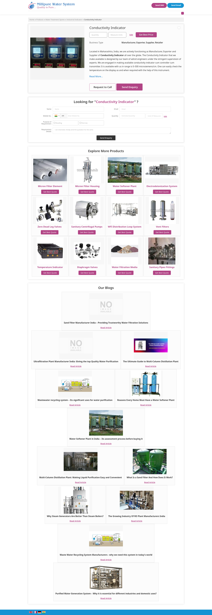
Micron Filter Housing (87, 186)
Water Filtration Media (124, 267)
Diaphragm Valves (87, 267)
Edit (131, 34)
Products (39, 19)
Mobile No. (47, 116)
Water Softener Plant (124, 186)
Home (31, 19)
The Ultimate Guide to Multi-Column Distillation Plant (150, 361)
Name (49, 109)
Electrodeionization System (162, 186)
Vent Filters (162, 226)
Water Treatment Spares (55, 19)
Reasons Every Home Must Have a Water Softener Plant (145, 400)
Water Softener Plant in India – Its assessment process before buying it (106, 438)
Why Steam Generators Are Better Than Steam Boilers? (75, 516)
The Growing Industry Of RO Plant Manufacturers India (136, 516)
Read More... (96, 76)
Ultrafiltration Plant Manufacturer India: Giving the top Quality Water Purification (76, 361)
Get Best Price (146, 34)
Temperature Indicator (50, 267)
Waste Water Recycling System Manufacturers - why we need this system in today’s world (106, 554)
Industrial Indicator (74, 19)
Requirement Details (46, 130)
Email (116, 109)
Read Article (106, 327)
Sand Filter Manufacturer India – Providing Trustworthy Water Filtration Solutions (106, 322)
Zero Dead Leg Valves (50, 226)
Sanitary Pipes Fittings (162, 267)
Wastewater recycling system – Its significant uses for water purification (75, 400)
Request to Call (103, 87)
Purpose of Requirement (46, 123)
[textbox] (117, 35)
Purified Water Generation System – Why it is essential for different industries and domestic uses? (106, 593)
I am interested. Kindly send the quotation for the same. (112, 130)
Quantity (115, 116)
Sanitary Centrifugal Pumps (86, 226)
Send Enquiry (130, 87)
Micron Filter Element (50, 186)
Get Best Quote (50, 192)
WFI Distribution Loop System (124, 226)
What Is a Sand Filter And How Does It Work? (150, 477)
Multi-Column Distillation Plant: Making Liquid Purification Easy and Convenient (80, 477)
